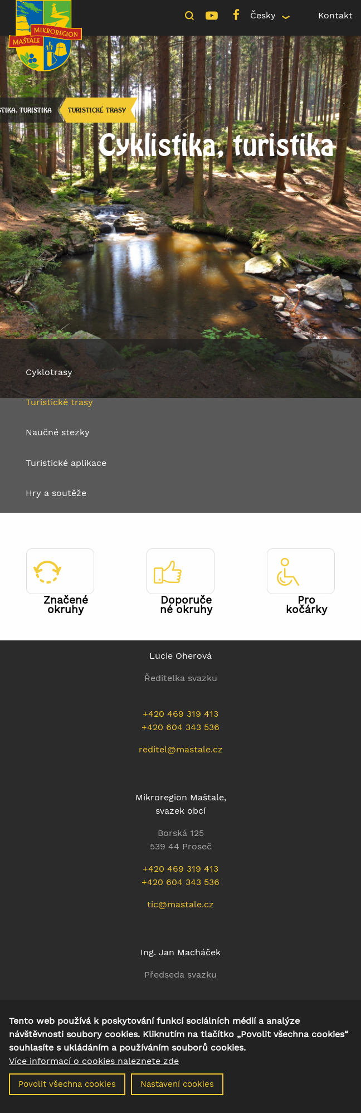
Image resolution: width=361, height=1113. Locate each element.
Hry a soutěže (56, 493)
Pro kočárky (306, 605)
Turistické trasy (97, 110)
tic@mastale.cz (180, 904)
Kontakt (335, 15)
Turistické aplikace (66, 463)
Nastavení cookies (177, 1092)
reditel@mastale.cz (181, 749)
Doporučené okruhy (186, 605)
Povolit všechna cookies (67, 1092)
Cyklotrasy (49, 372)
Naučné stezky (58, 432)
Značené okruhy (65, 605)
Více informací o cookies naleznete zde (94, 1069)
